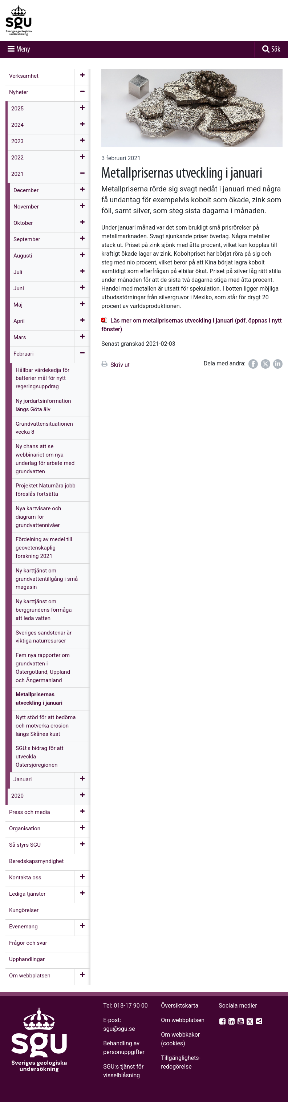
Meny (23, 49)
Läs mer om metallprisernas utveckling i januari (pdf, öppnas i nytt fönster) (191, 325)
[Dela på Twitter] (265, 364)
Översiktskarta (179, 1005)
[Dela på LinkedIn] (278, 364)
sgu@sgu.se (119, 1028)
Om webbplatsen (182, 1020)
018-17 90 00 (130, 1005)
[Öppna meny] (82, 77)
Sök (275, 49)
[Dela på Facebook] (253, 364)
